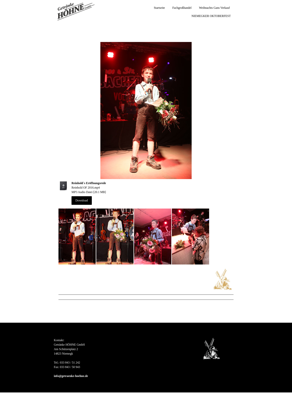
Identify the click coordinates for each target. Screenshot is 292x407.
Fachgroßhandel (181, 7)
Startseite (159, 7)
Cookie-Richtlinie (134, 398)
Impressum (59, 398)
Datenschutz (116, 398)
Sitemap (57, 401)
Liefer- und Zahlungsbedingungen (87, 398)
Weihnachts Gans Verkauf (214, 7)
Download (81, 200)
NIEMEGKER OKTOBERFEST (211, 16)
